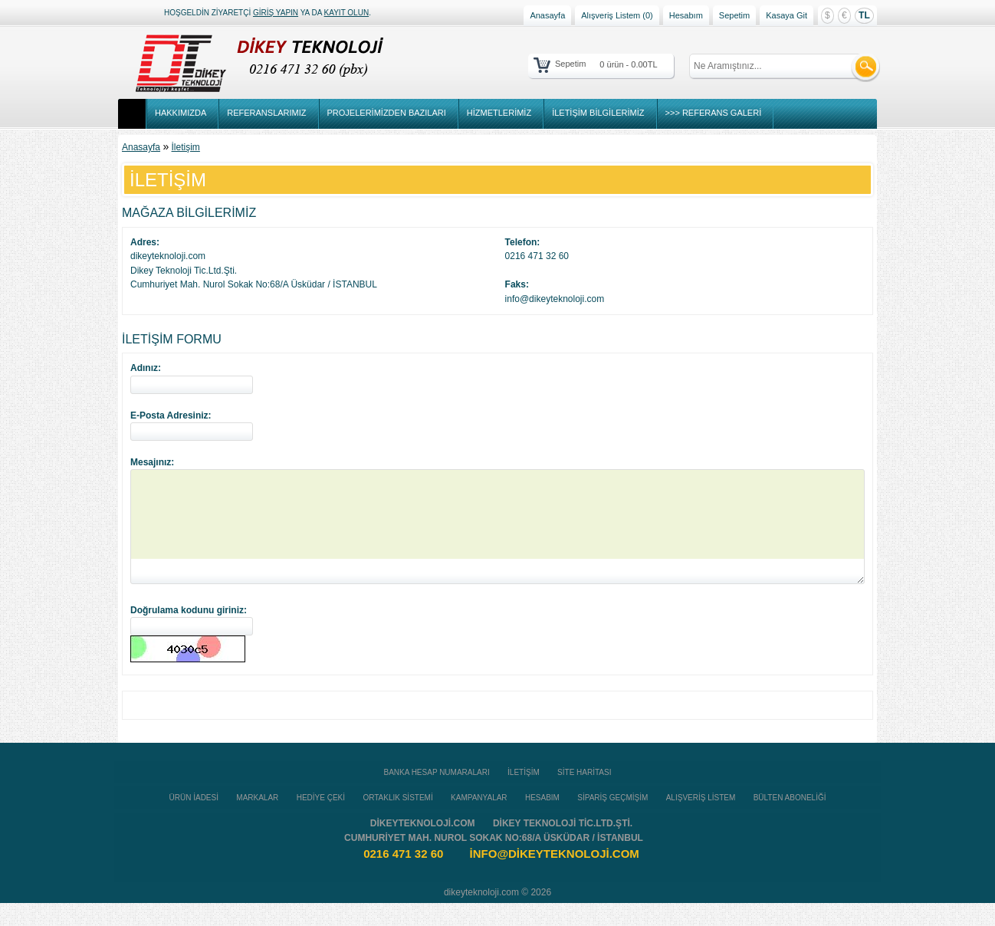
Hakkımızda (180, 112)
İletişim (186, 147)
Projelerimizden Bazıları (386, 112)
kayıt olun (346, 12)
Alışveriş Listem (701, 820)
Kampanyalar (479, 820)
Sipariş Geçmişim (612, 820)
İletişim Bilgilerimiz (598, 112)
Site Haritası (584, 795)
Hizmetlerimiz (499, 112)
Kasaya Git (786, 15)
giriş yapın (275, 12)
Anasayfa (547, 15)
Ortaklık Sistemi (397, 820)
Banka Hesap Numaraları (437, 795)
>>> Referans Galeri (713, 112)
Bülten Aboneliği (790, 820)
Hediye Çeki (321, 820)
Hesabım (686, 15)
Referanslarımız (266, 112)
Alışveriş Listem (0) (617, 15)
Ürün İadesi (193, 820)
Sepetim (734, 15)
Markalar (257, 820)
